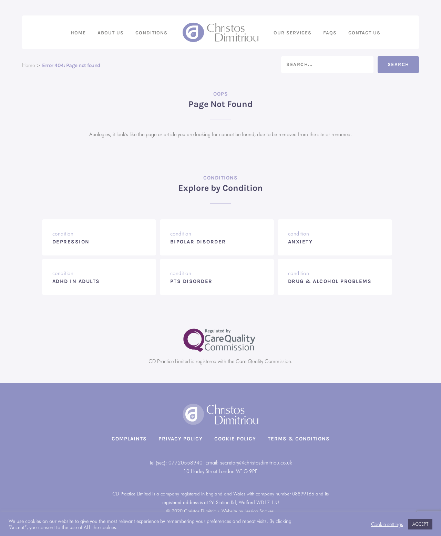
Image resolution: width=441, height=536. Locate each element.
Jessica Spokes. (260, 511)
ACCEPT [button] (420, 524)
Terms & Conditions (299, 439)
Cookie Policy (235, 439)
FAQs (330, 33)
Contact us (364, 33)
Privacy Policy (180, 439)
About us (111, 33)
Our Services (292, 33)
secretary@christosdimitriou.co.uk (256, 463)
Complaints (129, 439)
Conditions (151, 33)
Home (78, 33)
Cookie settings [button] (387, 524)
